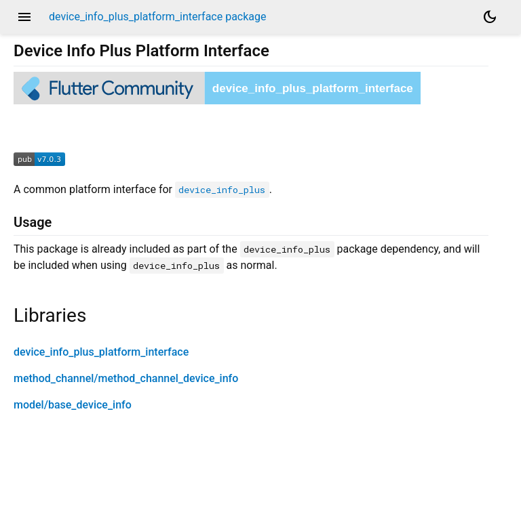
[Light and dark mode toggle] (490, 17)
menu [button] (24, 17)
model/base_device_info (73, 404)
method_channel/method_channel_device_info (126, 378)
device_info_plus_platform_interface (101, 351)
